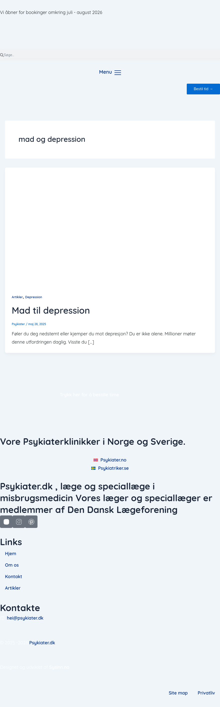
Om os (12, 565)
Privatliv (206, 693)
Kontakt (13, 576)
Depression (33, 297)
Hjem (10, 553)
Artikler (17, 297)
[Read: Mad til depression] (110, 226)
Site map (178, 693)
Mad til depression (51, 310)
